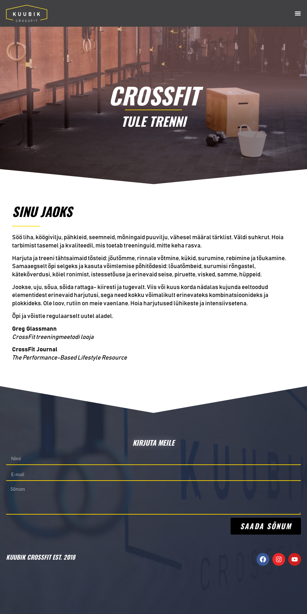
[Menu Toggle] (298, 13)
